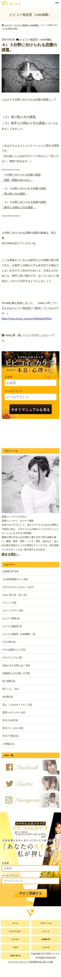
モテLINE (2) (8, 642)
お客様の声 (45, 939)
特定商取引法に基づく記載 (41, 962)
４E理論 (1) (8, 744)
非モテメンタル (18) (12, 728)
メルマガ (45, 947)
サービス (15, 939)
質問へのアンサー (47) (13, 712)
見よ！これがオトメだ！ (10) (17, 704)
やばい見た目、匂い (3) (14, 595)
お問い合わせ (15, 956)
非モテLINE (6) (10, 720)
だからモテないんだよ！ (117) (18, 587)
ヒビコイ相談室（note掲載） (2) (18, 634)
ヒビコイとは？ (15, 931)
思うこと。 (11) (10, 689)
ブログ (15, 947)
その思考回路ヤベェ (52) (15, 579)
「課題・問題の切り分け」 (17, 180)
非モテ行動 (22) (10, 736)
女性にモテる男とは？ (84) (16, 665)
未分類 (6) (7, 696)
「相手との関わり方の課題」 (18, 207)
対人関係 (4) (8, 681)
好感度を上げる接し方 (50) (16, 673)
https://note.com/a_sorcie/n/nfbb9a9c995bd (27, 318)
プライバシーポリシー (18, 962)
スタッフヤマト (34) (12, 610)
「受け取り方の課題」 (15, 193)
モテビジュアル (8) (12, 657)
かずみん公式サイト (10, 3)
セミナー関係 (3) (11, 618)
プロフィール (45, 923)
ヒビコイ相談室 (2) (12, 626)
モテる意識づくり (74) (13, 649)
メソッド (45, 931)
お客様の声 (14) (10, 571)
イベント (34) (9, 602)
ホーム (15, 923)
